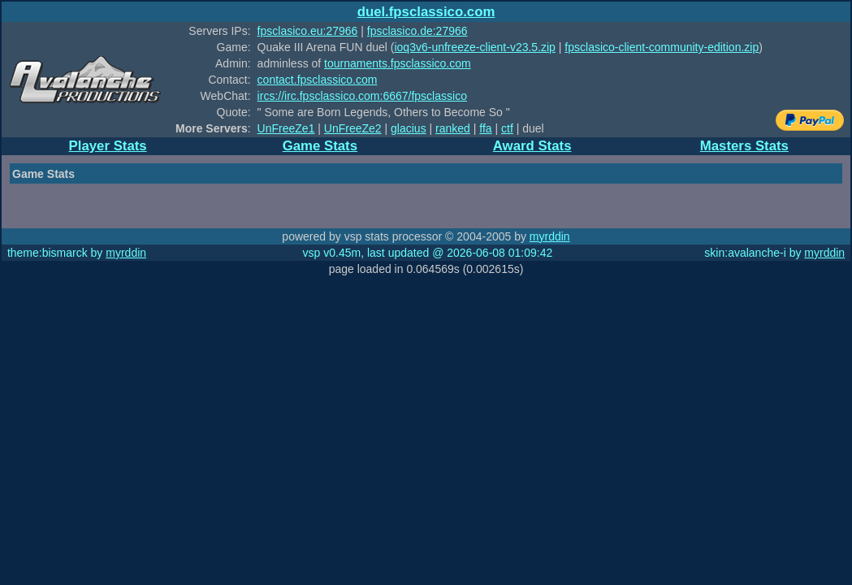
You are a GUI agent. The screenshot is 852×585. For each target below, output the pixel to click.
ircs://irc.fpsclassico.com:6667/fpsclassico (362, 95)
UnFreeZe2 (353, 128)
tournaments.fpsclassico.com (397, 63)
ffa (485, 128)
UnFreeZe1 (286, 128)
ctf (507, 128)
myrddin (550, 236)
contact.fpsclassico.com (317, 79)
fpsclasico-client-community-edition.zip (661, 47)
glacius (408, 128)
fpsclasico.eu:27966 (307, 30)
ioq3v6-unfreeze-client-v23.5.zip (474, 47)
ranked (452, 128)
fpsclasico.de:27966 (417, 30)
